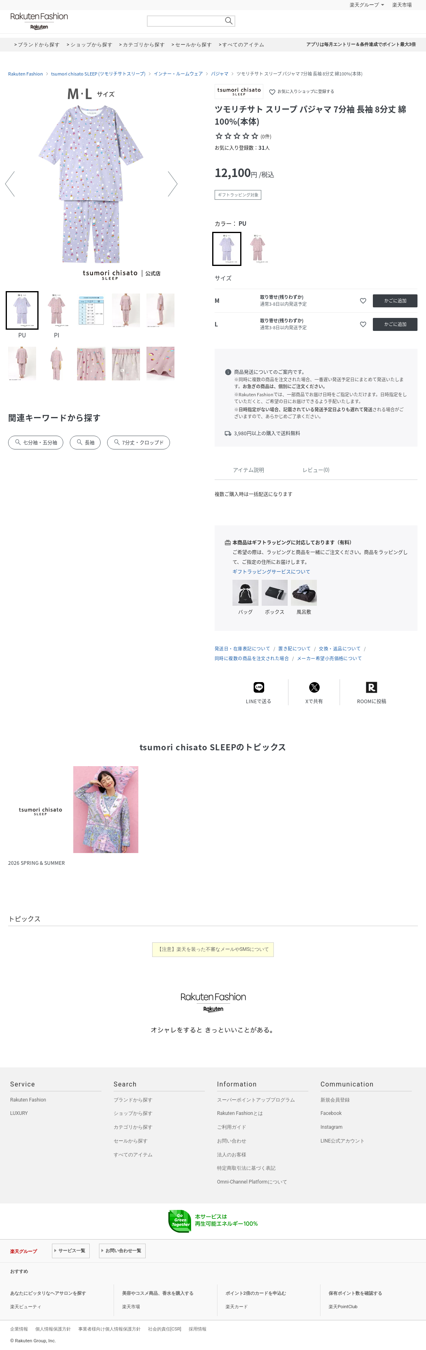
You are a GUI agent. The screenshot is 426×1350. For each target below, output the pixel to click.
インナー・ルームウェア (178, 74)
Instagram (331, 1127)
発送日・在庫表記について (242, 648)
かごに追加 (395, 300)
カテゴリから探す (133, 1127)
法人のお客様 (231, 1155)
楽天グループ (364, 5)
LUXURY (19, 1113)
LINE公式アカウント (343, 1141)
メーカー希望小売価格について (329, 658)
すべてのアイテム (133, 1155)
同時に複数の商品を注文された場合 (252, 658)
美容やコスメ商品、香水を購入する (158, 1293)
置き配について (294, 648)
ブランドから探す (133, 1100)
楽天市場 (402, 5)
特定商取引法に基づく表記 (246, 1168)
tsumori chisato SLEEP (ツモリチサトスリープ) (98, 74)
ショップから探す (133, 1113)
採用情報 (198, 1329)
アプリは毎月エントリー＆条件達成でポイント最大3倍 (361, 44)
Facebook (331, 1113)
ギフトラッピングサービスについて (271, 571)
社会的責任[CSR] (164, 1329)
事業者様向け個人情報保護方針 (109, 1329)
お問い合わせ (231, 1141)
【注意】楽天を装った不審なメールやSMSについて (213, 949)
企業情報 (19, 1329)
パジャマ (219, 74)
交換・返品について (340, 648)
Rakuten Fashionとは (240, 1113)
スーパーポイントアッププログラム (256, 1100)
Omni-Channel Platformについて (252, 1182)
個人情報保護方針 (53, 1329)
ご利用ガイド (231, 1127)
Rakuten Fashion (73, 21)
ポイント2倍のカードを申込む (256, 1293)
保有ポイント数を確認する (355, 1293)
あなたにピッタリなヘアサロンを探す (48, 1293)
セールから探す (131, 1141)
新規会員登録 (335, 1100)
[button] (9, 184)
